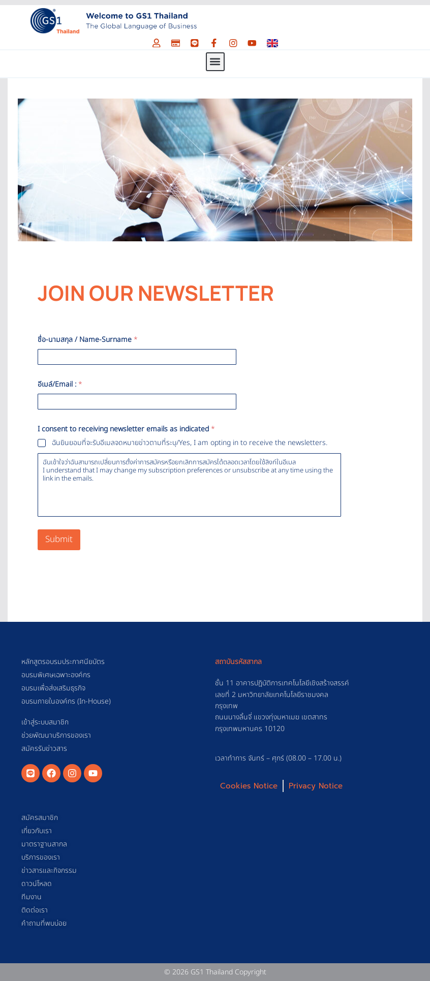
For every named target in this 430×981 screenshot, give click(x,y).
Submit (59, 539)
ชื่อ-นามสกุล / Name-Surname (88, 339)
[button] (215, 61)
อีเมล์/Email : (60, 384)
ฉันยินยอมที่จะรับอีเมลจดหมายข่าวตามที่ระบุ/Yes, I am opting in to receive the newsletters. (189, 443)
